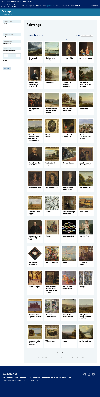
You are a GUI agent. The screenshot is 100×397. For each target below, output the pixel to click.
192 (42, 35)
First (38, 357)
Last (83, 357)
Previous (44, 357)
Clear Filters (7, 68)
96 (37, 35)
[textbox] (87, 36)
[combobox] (12, 28)
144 (39, 35)
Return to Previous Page (7, 14)
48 (34, 35)
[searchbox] (12, 27)
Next (77, 357)
